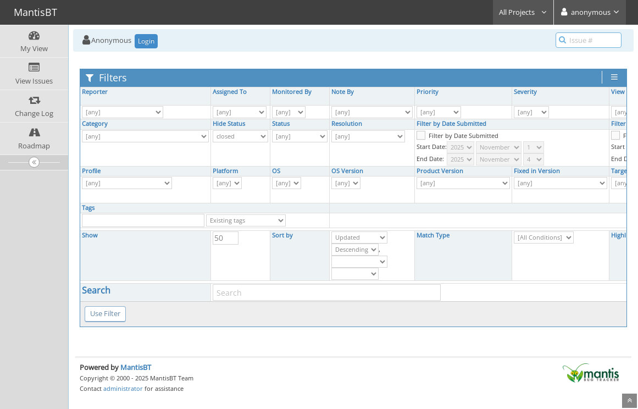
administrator (123, 388)
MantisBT (135, 367)
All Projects (523, 12)
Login (146, 41)
